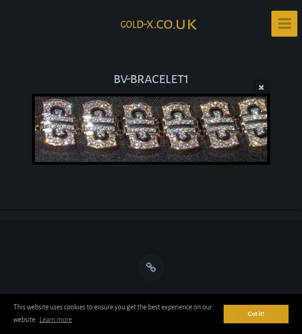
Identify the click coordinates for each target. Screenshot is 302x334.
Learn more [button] (55, 319)
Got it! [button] (256, 313)
